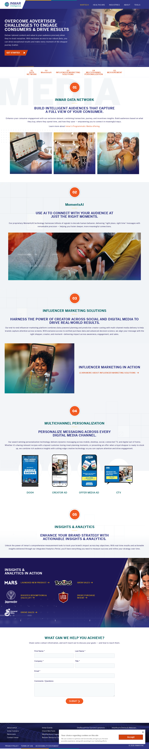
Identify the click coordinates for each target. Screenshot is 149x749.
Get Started (13, 52)
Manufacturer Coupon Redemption (56, 734)
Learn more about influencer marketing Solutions (107, 373)
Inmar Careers (13, 731)
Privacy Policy (12, 746)
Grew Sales (83, 582)
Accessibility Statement (47, 746)
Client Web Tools (48, 731)
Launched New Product (33, 582)
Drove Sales (27, 612)
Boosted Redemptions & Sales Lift (34, 596)
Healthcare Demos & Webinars (124, 728)
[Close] (143, 732)
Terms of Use (27, 746)
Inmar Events (47, 728)
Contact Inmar (13, 737)
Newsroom (11, 734)
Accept (130, 737)
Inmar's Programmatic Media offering (82, 126)
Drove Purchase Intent (86, 596)
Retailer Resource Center (52, 737)
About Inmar (12, 728)
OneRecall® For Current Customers (91, 728)
